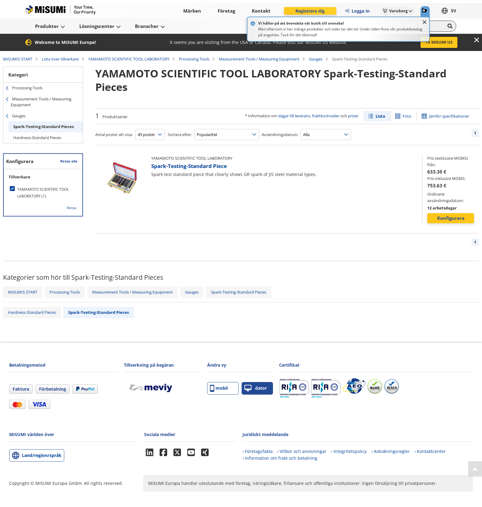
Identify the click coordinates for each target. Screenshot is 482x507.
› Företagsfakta (258, 451)
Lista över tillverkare (60, 59)
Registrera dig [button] (310, 11)
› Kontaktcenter (430, 451)
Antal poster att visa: (114, 134)
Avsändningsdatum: (280, 134)
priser (353, 116)
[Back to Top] (475, 469)
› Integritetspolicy (349, 451)
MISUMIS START (17, 59)
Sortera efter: (180, 134)
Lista (380, 116)
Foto (407, 116)
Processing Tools (194, 59)
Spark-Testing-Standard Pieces (43, 126)
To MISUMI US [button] (438, 42)
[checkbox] (43, 193)
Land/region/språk (41, 455)
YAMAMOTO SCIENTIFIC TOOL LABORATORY (128, 59)
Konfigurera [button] (450, 218)
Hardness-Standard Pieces (37, 137)
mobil (219, 388)
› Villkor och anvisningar (301, 451)
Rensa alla (68, 161)
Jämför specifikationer (449, 116)
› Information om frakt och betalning (280, 458)
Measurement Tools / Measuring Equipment (259, 59)
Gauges (315, 59)
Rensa (71, 207)
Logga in (356, 11)
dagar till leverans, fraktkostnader (308, 116)
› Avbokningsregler (390, 451)
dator (255, 388)
